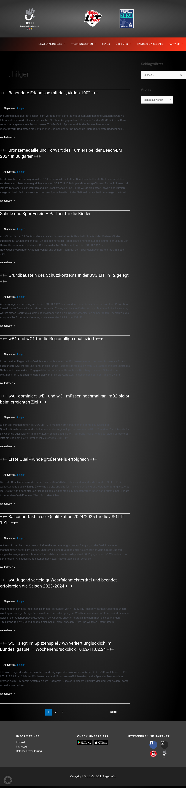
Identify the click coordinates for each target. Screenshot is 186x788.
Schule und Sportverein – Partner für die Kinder (48, 213)
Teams (106, 44)
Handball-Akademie (150, 44)
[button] (8, 780)
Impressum (23, 746)
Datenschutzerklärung (30, 751)
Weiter (114, 712)
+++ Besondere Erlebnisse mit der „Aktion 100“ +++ (52, 92)
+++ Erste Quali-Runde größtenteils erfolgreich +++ (51, 459)
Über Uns (123, 44)
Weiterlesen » (8, 137)
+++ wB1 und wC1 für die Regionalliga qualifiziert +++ (54, 338)
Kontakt (21, 742)
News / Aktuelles (52, 44)
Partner (176, 44)
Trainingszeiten (83, 44)
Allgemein (9, 108)
